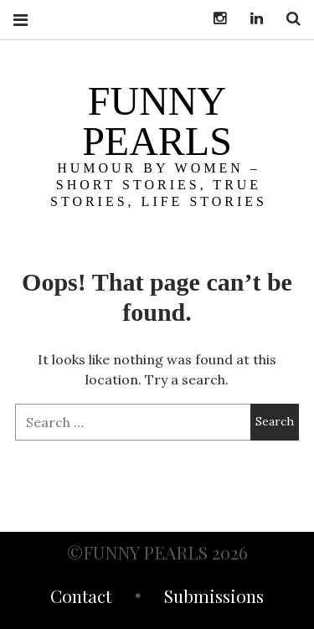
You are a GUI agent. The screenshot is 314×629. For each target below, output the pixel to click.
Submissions (214, 598)
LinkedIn (250, 19)
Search (287, 19)
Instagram (213, 19)
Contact (80, 598)
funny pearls (157, 121)
